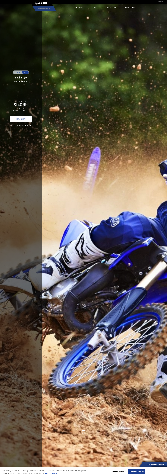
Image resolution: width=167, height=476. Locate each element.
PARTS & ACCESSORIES (110, 7)
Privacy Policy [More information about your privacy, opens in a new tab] (51, 473)
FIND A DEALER (130, 7)
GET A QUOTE (21, 119)
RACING (93, 7)
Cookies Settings (118, 471)
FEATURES (20, 125)
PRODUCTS (65, 7)
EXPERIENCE (79, 7)
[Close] (163, 471)
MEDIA (29, 125)
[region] (83, 471)
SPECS (12, 125)
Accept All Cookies (136, 471)
